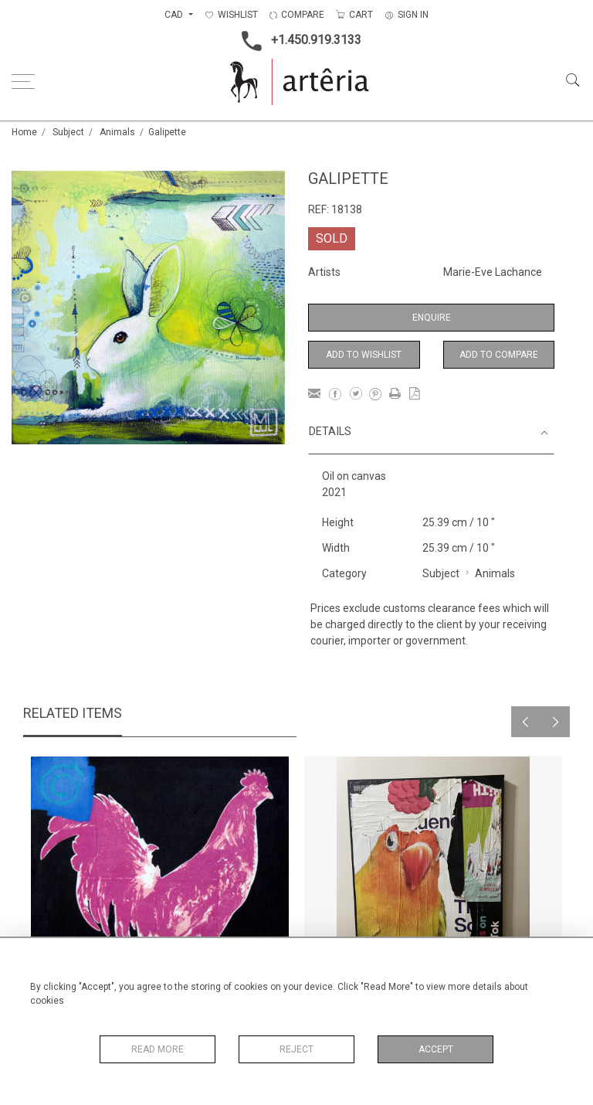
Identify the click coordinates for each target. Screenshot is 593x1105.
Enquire (431, 317)
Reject (296, 1049)
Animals (117, 132)
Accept (435, 1049)
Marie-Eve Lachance (492, 272)
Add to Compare (498, 354)
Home (24, 132)
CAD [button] (174, 14)
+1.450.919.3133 (296, 41)
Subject (68, 132)
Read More (157, 1049)
